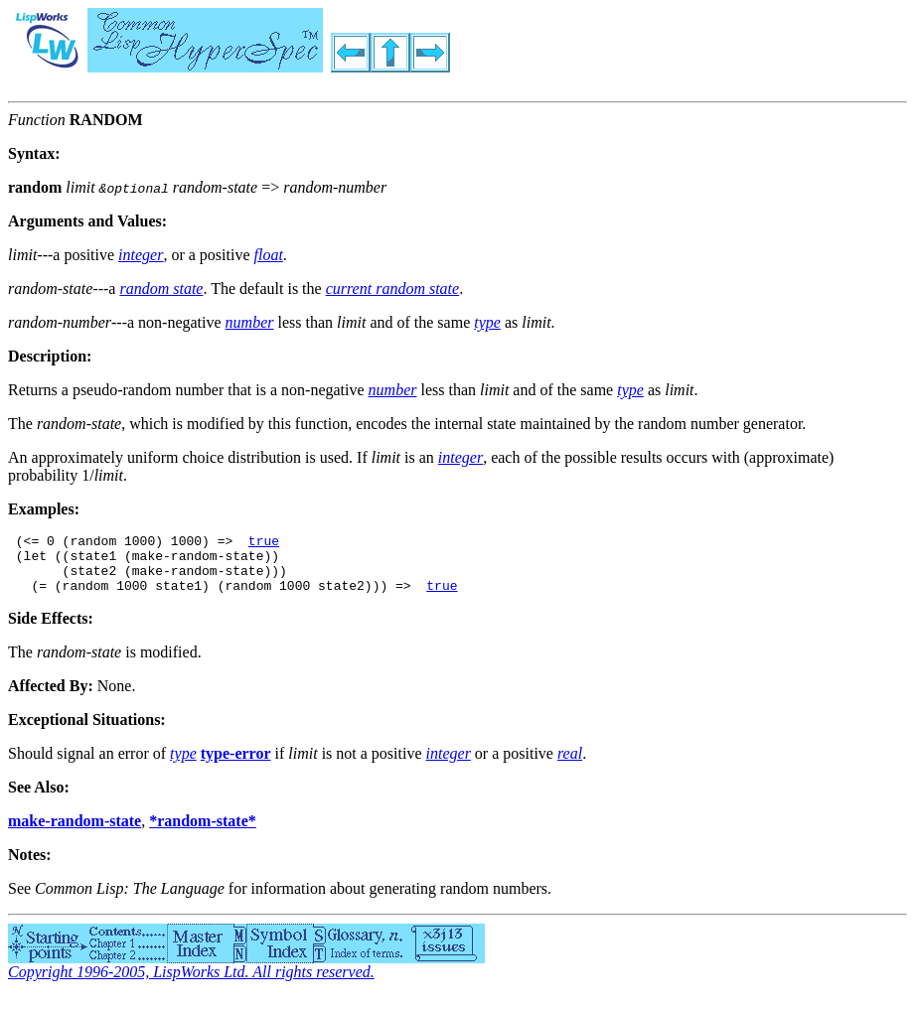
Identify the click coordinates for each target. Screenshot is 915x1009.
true (263, 543)
